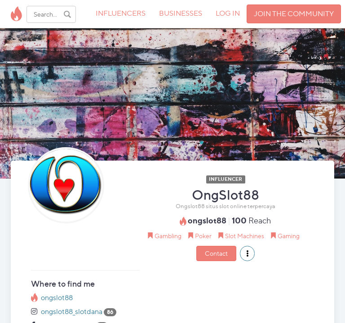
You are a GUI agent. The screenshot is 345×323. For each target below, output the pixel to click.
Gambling (168, 236)
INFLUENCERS (121, 13)
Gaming (289, 236)
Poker (203, 236)
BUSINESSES (180, 13)
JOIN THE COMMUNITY (294, 13)
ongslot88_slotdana (71, 311)
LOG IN (228, 13)
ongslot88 (57, 297)
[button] (247, 253)
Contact (216, 253)
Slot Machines (244, 236)
